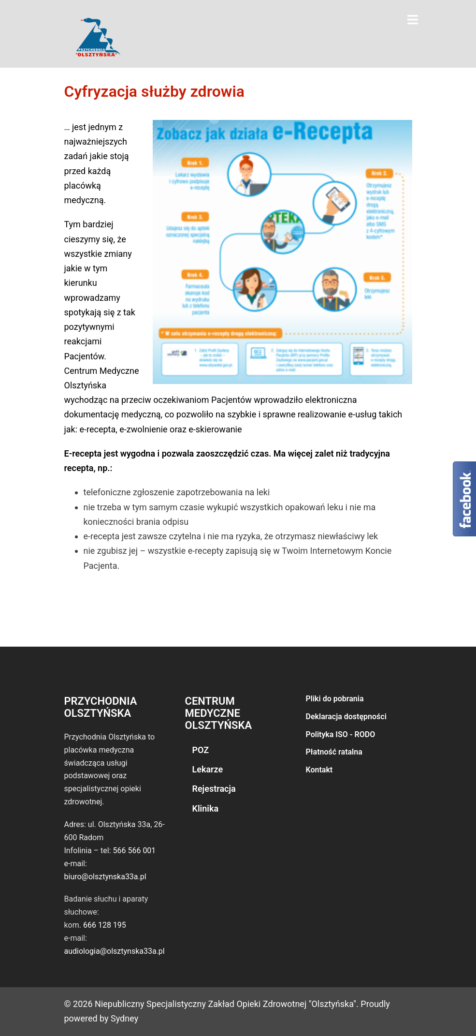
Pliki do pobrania (335, 698)
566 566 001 (134, 850)
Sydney (124, 1018)
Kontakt (319, 769)
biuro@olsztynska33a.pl (105, 876)
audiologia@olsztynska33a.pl (114, 951)
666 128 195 (104, 925)
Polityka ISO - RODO (340, 734)
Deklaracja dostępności (346, 716)
